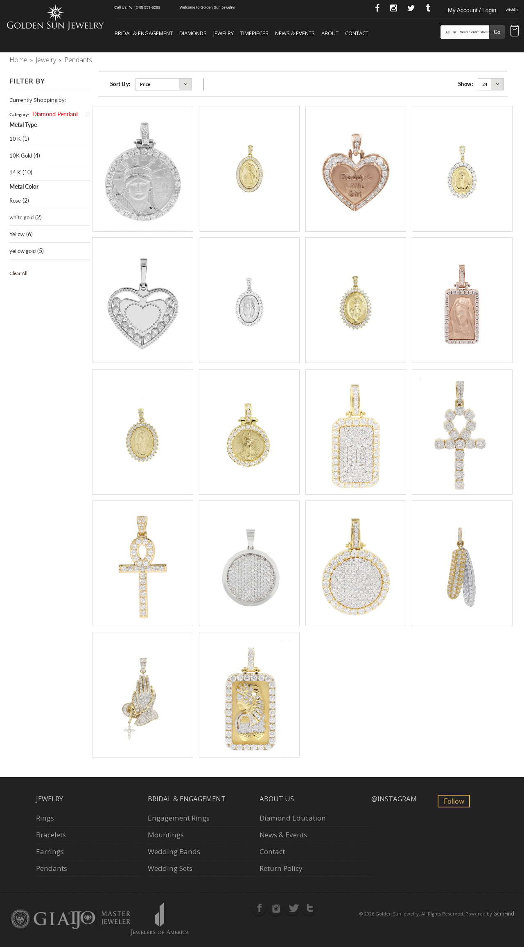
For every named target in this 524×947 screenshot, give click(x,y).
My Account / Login (472, 10)
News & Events (283, 834)
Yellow (17, 234)
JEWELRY (223, 33)
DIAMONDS (193, 33)
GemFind (503, 913)
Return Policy (281, 868)
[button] (514, 31)
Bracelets (51, 834)
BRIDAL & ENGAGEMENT (144, 33)
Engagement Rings (179, 818)
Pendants (51, 868)
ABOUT (330, 33)
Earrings (50, 851)
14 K (15, 172)
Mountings (166, 834)
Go (497, 32)
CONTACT (356, 33)
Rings (45, 818)
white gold (21, 217)
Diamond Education (293, 818)
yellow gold (22, 251)
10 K (15, 138)
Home (18, 59)
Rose (15, 200)
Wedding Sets (170, 868)
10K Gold (20, 155)
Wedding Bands (174, 851)
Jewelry (46, 59)
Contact (272, 851)
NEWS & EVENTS (295, 33)
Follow (454, 801)
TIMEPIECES (254, 33)
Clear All (18, 273)
